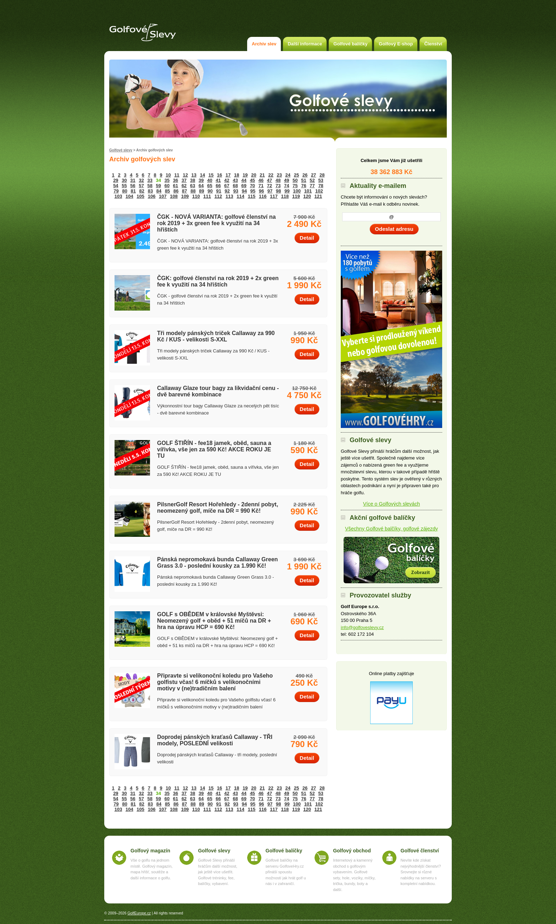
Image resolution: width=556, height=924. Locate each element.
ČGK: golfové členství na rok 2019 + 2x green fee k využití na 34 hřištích (218, 281)
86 (175, 191)
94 (244, 191)
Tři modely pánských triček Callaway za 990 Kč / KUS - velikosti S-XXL (216, 336)
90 (209, 191)
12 (185, 175)
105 (140, 196)
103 (118, 196)
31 (132, 180)
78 (320, 185)
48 (278, 180)
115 (252, 196)
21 (262, 175)
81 (133, 191)
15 (210, 175)
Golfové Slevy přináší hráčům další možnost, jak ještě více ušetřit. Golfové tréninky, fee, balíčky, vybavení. (217, 872)
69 (243, 185)
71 (260, 185)
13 (193, 175)
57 (141, 185)
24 (287, 175)
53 (320, 180)
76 (303, 185)
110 (196, 196)
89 (201, 191)
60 (167, 185)
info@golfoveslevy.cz (362, 627)
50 (295, 180)
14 (202, 175)
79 (115, 191)
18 (236, 175)
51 (303, 180)
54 (115, 185)
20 (253, 175)
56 (132, 185)
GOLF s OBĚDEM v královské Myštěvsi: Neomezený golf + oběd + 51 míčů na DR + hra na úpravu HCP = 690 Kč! (214, 620)
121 (318, 196)
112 (218, 196)
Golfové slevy (120, 150)
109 (185, 196)
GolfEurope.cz (139, 913)
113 (229, 196)
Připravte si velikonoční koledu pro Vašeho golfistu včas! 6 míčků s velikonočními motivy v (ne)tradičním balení (215, 682)
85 (167, 191)
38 (192, 180)
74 (286, 185)
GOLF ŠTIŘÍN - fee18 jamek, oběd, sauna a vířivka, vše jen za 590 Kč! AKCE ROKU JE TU (214, 449)
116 (263, 196)
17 (228, 175)
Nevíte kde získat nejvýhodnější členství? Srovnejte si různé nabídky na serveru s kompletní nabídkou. (421, 872)
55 (124, 185)
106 (152, 196)
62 (184, 185)
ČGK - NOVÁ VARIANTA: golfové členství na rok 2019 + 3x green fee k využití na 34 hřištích (216, 223)
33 (150, 180)
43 (235, 180)
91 (218, 191)
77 (312, 185)
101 (308, 191)
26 (304, 175)
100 (297, 191)
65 (209, 185)
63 (192, 185)
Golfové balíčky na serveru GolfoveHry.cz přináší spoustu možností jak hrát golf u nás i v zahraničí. (286, 872)
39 (201, 180)
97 (269, 191)
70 (252, 185)
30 (124, 180)
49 (286, 180)
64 (201, 185)
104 (129, 196)
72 (269, 185)
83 (150, 191)
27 (313, 175)
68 (235, 185)
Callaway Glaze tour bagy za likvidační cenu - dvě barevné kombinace (218, 391)
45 (252, 180)
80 (124, 191)
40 (209, 180)
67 (226, 185)
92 (227, 191)
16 (219, 175)
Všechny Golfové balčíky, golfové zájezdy (391, 528)
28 (321, 175)
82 (141, 191)
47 (269, 180)
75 (295, 185)
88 (192, 191)
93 (235, 191)
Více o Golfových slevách (391, 504)
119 (296, 196)
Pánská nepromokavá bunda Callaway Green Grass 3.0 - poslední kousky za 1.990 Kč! (217, 562)
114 (240, 196)
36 (175, 180)
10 (168, 175)
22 (270, 175)
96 (261, 191)
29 (115, 180)
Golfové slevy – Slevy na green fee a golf (142, 32)
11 (176, 175)
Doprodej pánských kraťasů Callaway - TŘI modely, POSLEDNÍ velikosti (214, 740)
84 (158, 191)
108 (174, 196)
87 (184, 191)
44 (243, 180)
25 (296, 175)
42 (226, 180)
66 (218, 185)
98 (278, 191)
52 (312, 180)
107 (163, 196)
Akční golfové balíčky (391, 560)
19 (245, 175)
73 (278, 185)
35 (167, 180)
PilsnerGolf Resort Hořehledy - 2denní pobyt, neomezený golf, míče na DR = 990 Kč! (217, 507)
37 (184, 180)
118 (285, 196)
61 (175, 185)
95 (252, 191)
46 (260, 180)
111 (207, 196)
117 (274, 196)
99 (286, 191)
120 (307, 196)
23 (279, 175)
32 (141, 180)
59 (158, 185)
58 (150, 185)
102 (319, 191)
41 (218, 180)
